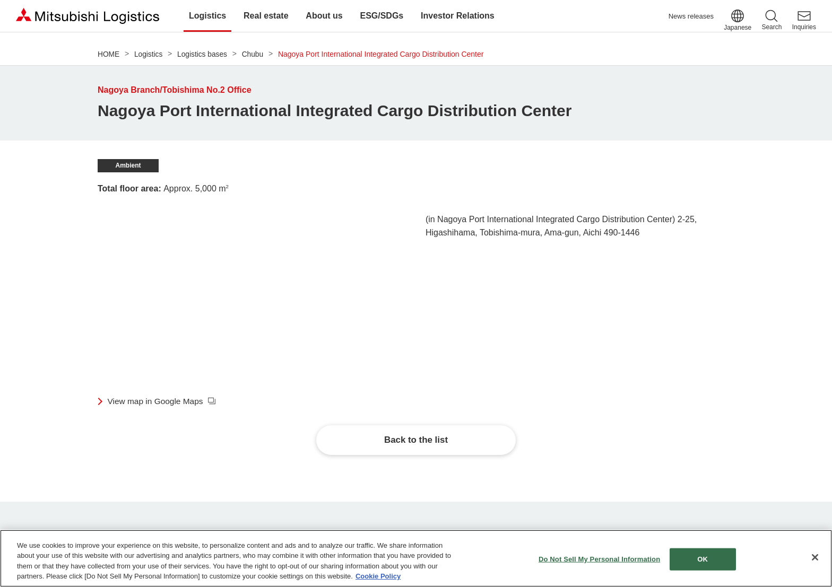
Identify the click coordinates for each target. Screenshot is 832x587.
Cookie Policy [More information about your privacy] (378, 576)
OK (702, 559)
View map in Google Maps (157, 400)
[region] (416, 558)
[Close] (815, 557)
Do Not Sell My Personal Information (599, 559)
